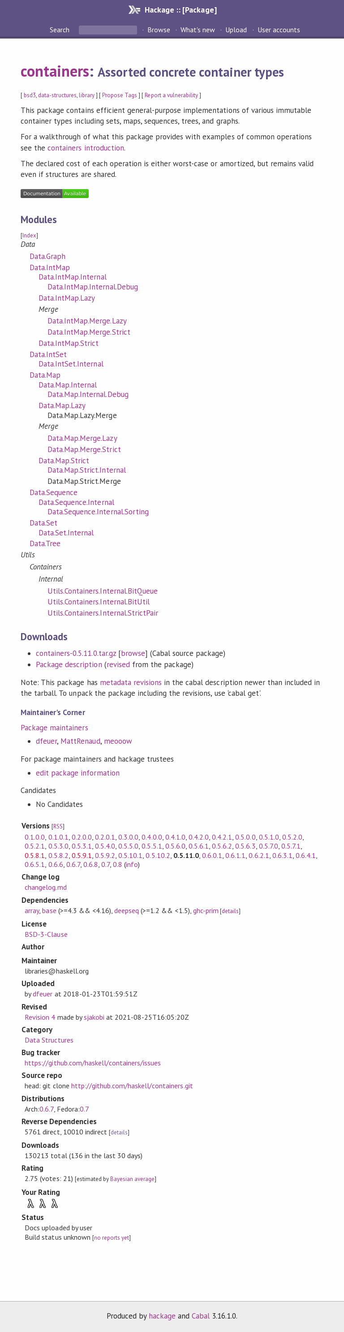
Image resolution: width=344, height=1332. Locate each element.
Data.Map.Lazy (62, 405)
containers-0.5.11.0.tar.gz (76, 653)
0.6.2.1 (259, 855)
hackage (162, 1316)
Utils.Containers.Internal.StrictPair (102, 613)
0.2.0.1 (105, 836)
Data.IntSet (48, 354)
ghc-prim (206, 910)
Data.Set (43, 523)
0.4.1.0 (175, 836)
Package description (69, 664)
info (132, 864)
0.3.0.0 (128, 836)
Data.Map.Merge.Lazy (82, 438)
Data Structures (49, 1039)
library (87, 95)
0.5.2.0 (292, 836)
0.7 (105, 864)
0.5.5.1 (152, 845)
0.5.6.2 (222, 845)
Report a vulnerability (171, 95)
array (32, 910)
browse (133, 653)
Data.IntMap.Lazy (67, 298)
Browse (158, 29)
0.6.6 (55, 864)
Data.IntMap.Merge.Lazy (87, 321)
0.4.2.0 (199, 836)
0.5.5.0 (128, 845)
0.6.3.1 (282, 855)
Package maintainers (54, 728)
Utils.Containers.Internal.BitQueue (102, 591)
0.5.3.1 (82, 845)
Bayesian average (132, 1179)
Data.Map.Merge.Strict (84, 449)
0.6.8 (90, 864)
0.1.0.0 (35, 836)
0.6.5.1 (35, 864)
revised (118, 664)
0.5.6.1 (199, 845)
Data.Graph (47, 256)
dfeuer (46, 741)
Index (29, 235)
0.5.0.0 (245, 836)
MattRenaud (80, 741)
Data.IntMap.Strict (69, 343)
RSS (58, 826)
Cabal (201, 1316)
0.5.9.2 (105, 855)
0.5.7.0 (268, 845)
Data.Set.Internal (66, 533)
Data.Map (45, 375)
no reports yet (111, 1237)
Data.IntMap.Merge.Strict (88, 332)
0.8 (117, 864)
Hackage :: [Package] (180, 9)
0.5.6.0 (175, 845)
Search (60, 29)
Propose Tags (119, 95)
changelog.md (45, 887)
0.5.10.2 (158, 855)
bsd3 (30, 95)
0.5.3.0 (58, 845)
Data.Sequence (53, 492)
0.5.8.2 (58, 855)
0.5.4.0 (105, 845)
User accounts (279, 29)
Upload (236, 29)
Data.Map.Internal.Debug (88, 394)
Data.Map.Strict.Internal (86, 470)
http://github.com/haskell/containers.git (132, 1085)
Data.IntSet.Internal (71, 364)
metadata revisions (131, 682)
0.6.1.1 (235, 855)
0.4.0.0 (152, 836)
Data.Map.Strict (64, 461)
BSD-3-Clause (46, 934)
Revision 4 (40, 1017)
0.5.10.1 (130, 855)
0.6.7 (73, 864)
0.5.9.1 (82, 855)
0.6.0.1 (212, 855)
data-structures (57, 95)
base (49, 910)
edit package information (78, 773)
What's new (198, 29)
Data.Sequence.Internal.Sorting (98, 512)
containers (55, 71)
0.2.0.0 (82, 836)
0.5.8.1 (35, 855)
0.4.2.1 (222, 836)
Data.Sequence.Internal (76, 502)
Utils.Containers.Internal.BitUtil (98, 602)
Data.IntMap (50, 267)
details (230, 911)
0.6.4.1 (306, 855)
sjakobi (94, 1017)
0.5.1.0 (269, 836)
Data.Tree (45, 543)
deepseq (126, 910)
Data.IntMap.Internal (72, 277)
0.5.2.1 (35, 845)
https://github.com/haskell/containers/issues (93, 1062)
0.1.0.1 (58, 836)
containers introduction (85, 148)
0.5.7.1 (291, 845)
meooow (118, 741)
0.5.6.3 (245, 845)
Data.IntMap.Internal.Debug (92, 287)
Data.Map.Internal (68, 385)
